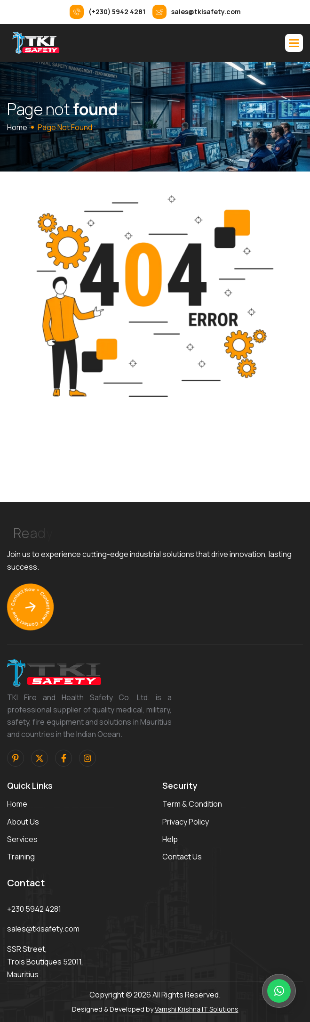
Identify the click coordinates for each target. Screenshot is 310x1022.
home (17, 127)
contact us (182, 856)
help (170, 839)
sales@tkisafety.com (43, 929)
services (22, 839)
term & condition (192, 804)
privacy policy (185, 822)
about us (23, 822)
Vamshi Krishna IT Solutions (196, 1009)
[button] (294, 43)
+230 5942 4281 (34, 909)
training (21, 856)
